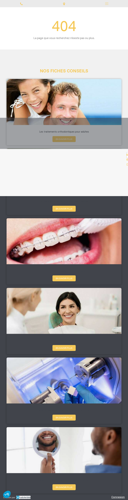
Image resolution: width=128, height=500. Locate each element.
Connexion (118, 497)
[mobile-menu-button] (106, 3)
